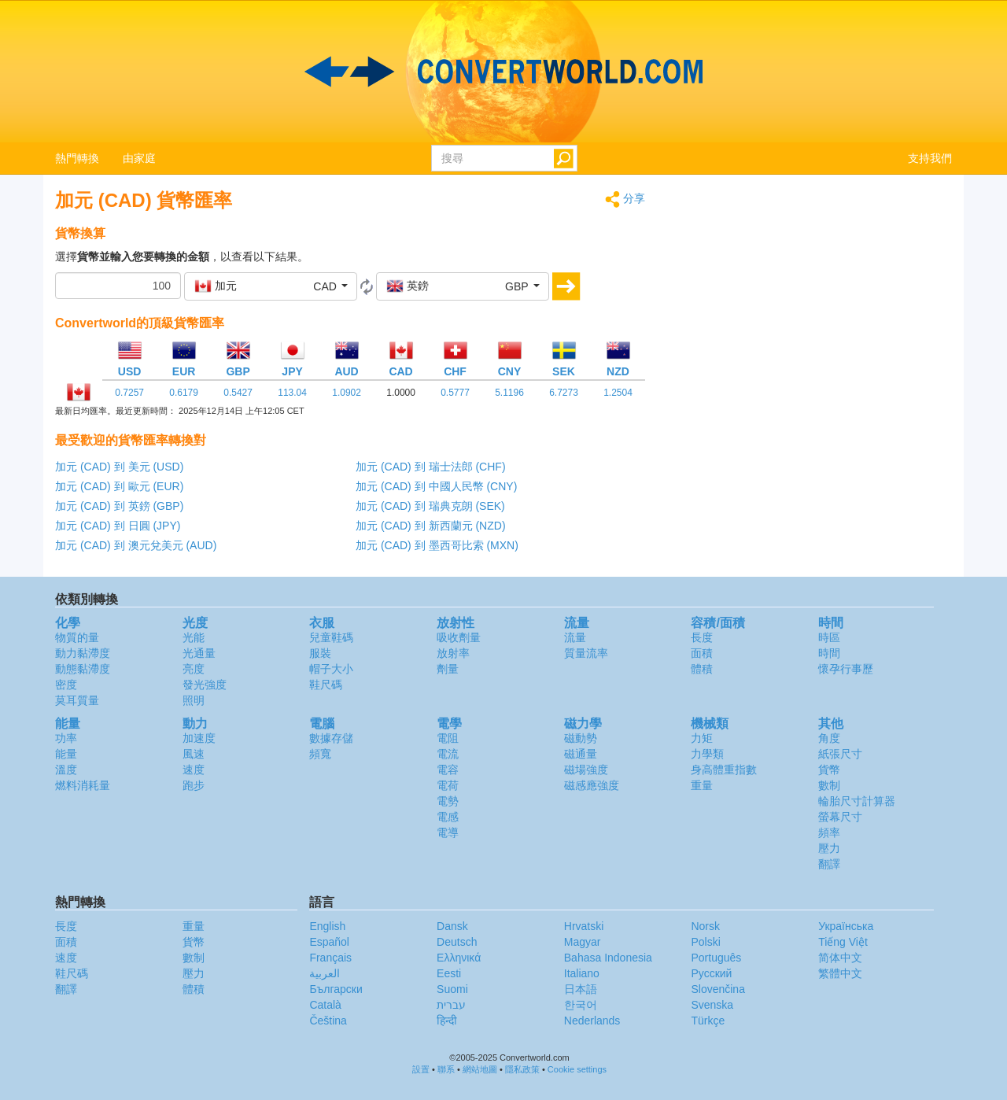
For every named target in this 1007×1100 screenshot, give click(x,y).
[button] (270, 286)
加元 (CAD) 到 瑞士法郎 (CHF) (431, 466)
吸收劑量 (459, 637)
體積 (702, 669)
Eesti (449, 973)
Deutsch (457, 942)
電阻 (448, 738)
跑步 (194, 785)
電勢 (448, 801)
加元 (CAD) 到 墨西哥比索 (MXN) (437, 545)
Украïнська (845, 926)
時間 (829, 653)
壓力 (829, 848)
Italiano (581, 973)
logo (503, 71)
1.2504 (618, 392)
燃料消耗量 (82, 785)
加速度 (199, 738)
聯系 (446, 1069)
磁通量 (580, 753)
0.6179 (183, 392)
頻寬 (320, 753)
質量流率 (586, 653)
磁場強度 (586, 769)
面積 (702, 653)
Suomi (452, 989)
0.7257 (129, 392)
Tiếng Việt (843, 942)
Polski (705, 942)
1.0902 (346, 392)
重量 (702, 785)
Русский (711, 973)
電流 (448, 753)
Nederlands (592, 1020)
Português (716, 957)
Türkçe (708, 1020)
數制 (829, 785)
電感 (448, 816)
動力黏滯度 (82, 653)
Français (330, 957)
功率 (66, 738)
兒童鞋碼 (331, 637)
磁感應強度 (591, 785)
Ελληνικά (459, 957)
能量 (66, 753)
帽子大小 (331, 669)
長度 (702, 637)
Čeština (327, 1020)
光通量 (199, 653)
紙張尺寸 (840, 753)
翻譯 (829, 864)
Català (325, 1004)
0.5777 (455, 392)
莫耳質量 (77, 700)
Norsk (705, 926)
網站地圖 (480, 1069)
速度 (194, 769)
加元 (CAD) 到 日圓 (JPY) (117, 525)
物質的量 (77, 637)
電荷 (448, 785)
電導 (448, 832)
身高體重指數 (724, 769)
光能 (194, 637)
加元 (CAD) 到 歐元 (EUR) (119, 486)
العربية (324, 973)
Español (329, 942)
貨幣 (829, 769)
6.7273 (563, 392)
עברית (451, 1004)
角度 (829, 738)
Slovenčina (718, 989)
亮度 (194, 669)
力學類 (707, 753)
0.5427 (238, 392)
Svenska (712, 1004)
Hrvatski (584, 926)
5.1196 (509, 392)
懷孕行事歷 (845, 669)
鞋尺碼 (325, 684)
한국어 (580, 1004)
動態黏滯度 (82, 669)
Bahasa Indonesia (608, 957)
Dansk (452, 926)
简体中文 (840, 957)
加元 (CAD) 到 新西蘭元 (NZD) (431, 525)
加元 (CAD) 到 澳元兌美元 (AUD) (135, 545)
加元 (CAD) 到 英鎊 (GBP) (119, 506)
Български (335, 989)
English (327, 926)
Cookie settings (577, 1069)
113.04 (292, 392)
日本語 (580, 989)
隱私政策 (522, 1069)
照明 (194, 700)
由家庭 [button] (139, 158)
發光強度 (205, 684)
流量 (575, 637)
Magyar (582, 942)
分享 (625, 199)
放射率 (453, 653)
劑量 (448, 669)
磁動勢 (580, 738)
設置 (421, 1069)
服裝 (320, 653)
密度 (66, 684)
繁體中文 (840, 973)
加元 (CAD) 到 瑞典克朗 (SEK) (430, 506)
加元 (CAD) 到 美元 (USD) (119, 466)
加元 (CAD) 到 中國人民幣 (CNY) (436, 486)
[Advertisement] (810, 300)
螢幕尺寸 (840, 816)
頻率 (829, 832)
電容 (448, 769)
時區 (829, 637)
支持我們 (930, 158)
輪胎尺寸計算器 (856, 801)
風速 (194, 753)
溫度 (66, 769)
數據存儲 (331, 738)
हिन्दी (447, 1020)
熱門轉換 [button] (77, 158)
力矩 (702, 738)
